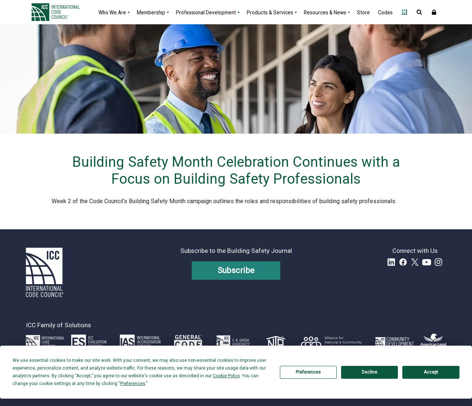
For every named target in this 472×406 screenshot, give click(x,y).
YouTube (426, 262)
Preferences (308, 372)
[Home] (60, 12)
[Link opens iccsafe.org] (45, 342)
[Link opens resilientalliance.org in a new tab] (331, 342)
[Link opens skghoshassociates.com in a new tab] (233, 342)
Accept (431, 372)
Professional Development (206, 12)
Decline (369, 372)
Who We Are (112, 12)
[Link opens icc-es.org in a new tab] (88, 342)
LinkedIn (391, 262)
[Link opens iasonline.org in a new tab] (140, 342)
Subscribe (236, 270)
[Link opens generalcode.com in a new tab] (188, 342)
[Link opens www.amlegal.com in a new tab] (433, 342)
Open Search (419, 12)
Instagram (438, 262)
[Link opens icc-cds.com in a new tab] (394, 342)
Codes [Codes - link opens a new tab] (385, 12)
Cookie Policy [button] (226, 375)
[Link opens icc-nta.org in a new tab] (276, 342)
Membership (151, 12)
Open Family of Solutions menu (404, 12)
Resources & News (325, 12)
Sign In (434, 12)
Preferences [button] (132, 383)
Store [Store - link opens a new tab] (363, 12)
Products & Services (270, 12)
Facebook (403, 262)
